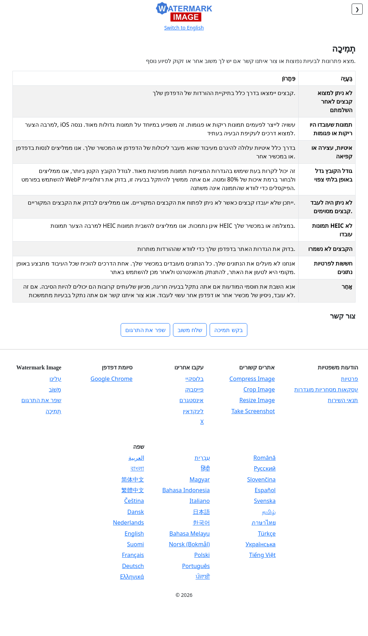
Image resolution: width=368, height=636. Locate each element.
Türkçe (267, 533)
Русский (264, 468)
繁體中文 (132, 490)
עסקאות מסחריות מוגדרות (326, 389)
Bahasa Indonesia (186, 490)
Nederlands (128, 522)
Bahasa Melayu (189, 533)
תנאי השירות (343, 400)
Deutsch (133, 566)
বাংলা (137, 468)
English (134, 533)
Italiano (200, 501)
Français (133, 555)
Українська (260, 544)
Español (264, 490)
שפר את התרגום (145, 330)
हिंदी (205, 468)
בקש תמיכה (228, 330)
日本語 (201, 512)
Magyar (199, 479)
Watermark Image (39, 367)
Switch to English (184, 27)
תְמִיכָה (53, 411)
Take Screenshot (253, 411)
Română (264, 458)
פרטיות (349, 379)
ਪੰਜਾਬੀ (203, 576)
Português (196, 566)
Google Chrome (111, 379)
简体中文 (132, 479)
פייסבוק (194, 389)
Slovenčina (261, 479)
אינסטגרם (191, 400)
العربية (136, 458)
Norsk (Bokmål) (189, 544)
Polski (202, 555)
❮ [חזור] (357, 9)
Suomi (135, 544)
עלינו (55, 379)
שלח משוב (190, 330)
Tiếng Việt (262, 555)
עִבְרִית (202, 458)
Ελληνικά (132, 576)
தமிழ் (269, 512)
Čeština (134, 501)
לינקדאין (193, 411)
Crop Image (259, 389)
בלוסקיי (194, 379)
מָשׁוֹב (55, 389)
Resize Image (257, 400)
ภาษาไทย (264, 522)
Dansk (135, 512)
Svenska (264, 501)
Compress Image (252, 379)
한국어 (201, 522)
